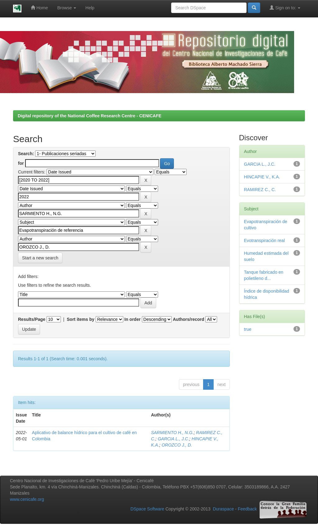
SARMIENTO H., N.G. (172, 432)
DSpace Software (147, 509)
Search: (26, 153)
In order (133, 319)
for (21, 163)
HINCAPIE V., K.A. (262, 176)
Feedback (247, 509)
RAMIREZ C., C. (260, 189)
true (248, 329)
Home (39, 7)
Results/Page (31, 319)
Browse (66, 7)
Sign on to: (285, 7)
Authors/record (188, 319)
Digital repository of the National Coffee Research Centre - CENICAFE (89, 115)
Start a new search (40, 257)
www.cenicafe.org (27, 499)
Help (89, 7)
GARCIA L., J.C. (173, 438)
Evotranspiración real (264, 240)
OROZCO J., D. (176, 444)
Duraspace (223, 509)
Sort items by (80, 319)
